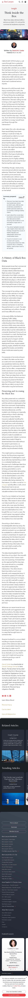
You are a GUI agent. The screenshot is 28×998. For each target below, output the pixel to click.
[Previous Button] (3, 954)
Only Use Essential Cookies (14, 991)
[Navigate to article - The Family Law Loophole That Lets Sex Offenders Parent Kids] (13, 788)
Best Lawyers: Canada (7, 841)
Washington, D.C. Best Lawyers (9, 864)
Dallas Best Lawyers (6, 869)
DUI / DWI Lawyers (6, 896)
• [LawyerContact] (15, 969)
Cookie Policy (17, 986)
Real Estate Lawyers (6, 904)
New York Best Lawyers (7, 857)
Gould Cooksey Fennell (10, 666)
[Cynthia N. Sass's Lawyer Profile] (13, 945)
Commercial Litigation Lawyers (9, 901)
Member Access (14, 831)
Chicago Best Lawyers (7, 862)
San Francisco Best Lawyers (8, 871)
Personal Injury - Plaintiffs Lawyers (10, 885)
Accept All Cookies (14, 995)
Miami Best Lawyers (6, 876)
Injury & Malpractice (9, 714)
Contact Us (4, 926)
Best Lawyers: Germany (7, 848)
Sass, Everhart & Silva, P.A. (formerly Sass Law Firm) (13, 952)
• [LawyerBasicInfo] (10, 969)
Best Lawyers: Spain (6, 846)
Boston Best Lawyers (7, 874)
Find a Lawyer (14, 823)
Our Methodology (6, 915)
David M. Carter (18, 50)
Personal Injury (7, 705)
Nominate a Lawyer (6, 919)
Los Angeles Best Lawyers (8, 860)
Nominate (14, 827)
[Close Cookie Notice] (26, 977)
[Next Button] (23, 954)
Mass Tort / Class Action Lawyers (10, 889)
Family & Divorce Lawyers (8, 892)
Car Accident (6, 709)
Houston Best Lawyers (7, 867)
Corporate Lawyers (6, 899)
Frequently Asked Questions (9, 917)
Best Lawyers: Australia (7, 844)
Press (3, 922)
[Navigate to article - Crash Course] (13, 746)
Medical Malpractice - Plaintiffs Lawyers (11, 887)
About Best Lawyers (6, 912)
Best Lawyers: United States (8, 839)
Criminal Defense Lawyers (8, 894)
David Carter (6, 664)
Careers (4, 924)
